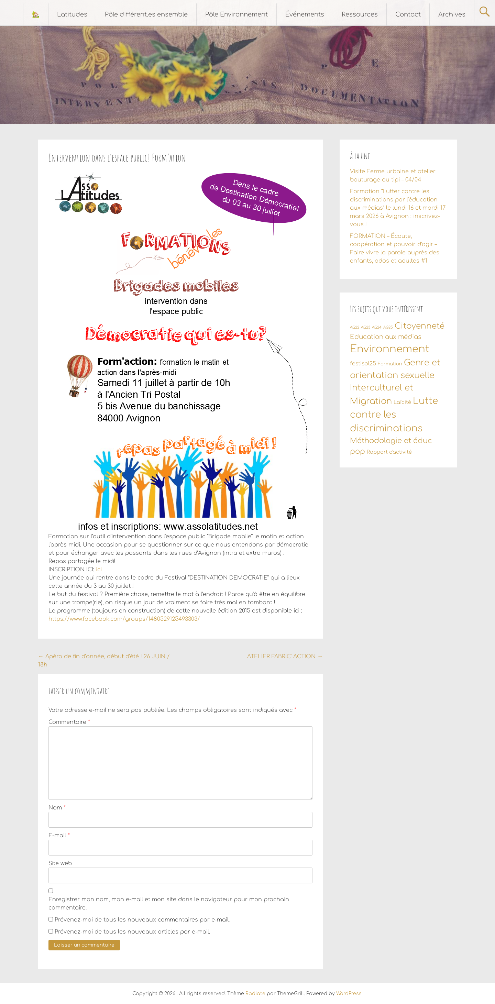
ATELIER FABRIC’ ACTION (285, 656)
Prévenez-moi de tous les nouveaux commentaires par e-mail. (142, 920)
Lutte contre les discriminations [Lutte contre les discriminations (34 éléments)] (394, 414)
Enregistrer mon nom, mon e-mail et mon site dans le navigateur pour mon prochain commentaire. (168, 903)
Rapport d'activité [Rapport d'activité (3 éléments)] (389, 452)
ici (99, 569)
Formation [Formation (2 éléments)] (390, 364)
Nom (57, 808)
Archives (451, 14)
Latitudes (72, 14)
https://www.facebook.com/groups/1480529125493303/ (124, 619)
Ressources (360, 14)
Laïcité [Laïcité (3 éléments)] (402, 402)
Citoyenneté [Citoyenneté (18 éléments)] (419, 326)
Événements (304, 14)
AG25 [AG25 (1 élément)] (388, 327)
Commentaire (69, 722)
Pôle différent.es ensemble (146, 14)
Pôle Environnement (236, 14)
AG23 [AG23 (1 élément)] (365, 327)
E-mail (59, 835)
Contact (408, 14)
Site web (60, 863)
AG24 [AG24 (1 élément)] (377, 327)
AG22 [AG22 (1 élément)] (354, 327)
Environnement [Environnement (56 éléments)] (389, 349)
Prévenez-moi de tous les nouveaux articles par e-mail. (132, 932)
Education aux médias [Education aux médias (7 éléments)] (385, 336)
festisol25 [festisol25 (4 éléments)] (363, 364)
